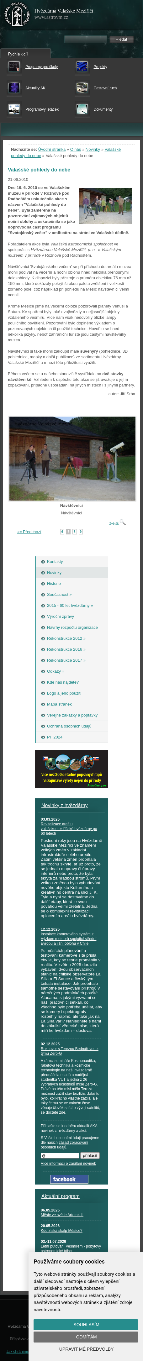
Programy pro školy (41, 67)
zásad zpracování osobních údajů (64, 1144)
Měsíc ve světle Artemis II (62, 1215)
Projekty (100, 67)
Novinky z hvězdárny (64, 805)
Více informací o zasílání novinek (68, 1163)
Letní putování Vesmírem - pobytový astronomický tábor (71, 1248)
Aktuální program (60, 1196)
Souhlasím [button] (86, 1324)
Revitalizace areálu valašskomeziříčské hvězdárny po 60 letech (69, 829)
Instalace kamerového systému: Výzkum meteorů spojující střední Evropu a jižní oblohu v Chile (68, 939)
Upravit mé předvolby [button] (86, 1349)
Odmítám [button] (86, 1336)
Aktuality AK (35, 88)
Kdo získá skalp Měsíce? (61, 1230)
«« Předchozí (29, 531)
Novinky (93, 149)
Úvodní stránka (52, 149)
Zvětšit (117, 523)
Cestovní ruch (105, 88)
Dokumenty (103, 109)
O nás (75, 149)
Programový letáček (42, 109)
